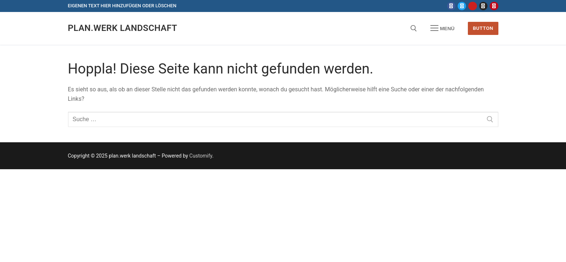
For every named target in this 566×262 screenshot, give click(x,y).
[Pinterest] (494, 6)
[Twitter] (462, 6)
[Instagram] (483, 6)
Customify (200, 156)
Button (483, 28)
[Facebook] (451, 6)
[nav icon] (442, 28)
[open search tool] (413, 28)
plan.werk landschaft (122, 28)
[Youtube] (472, 6)
